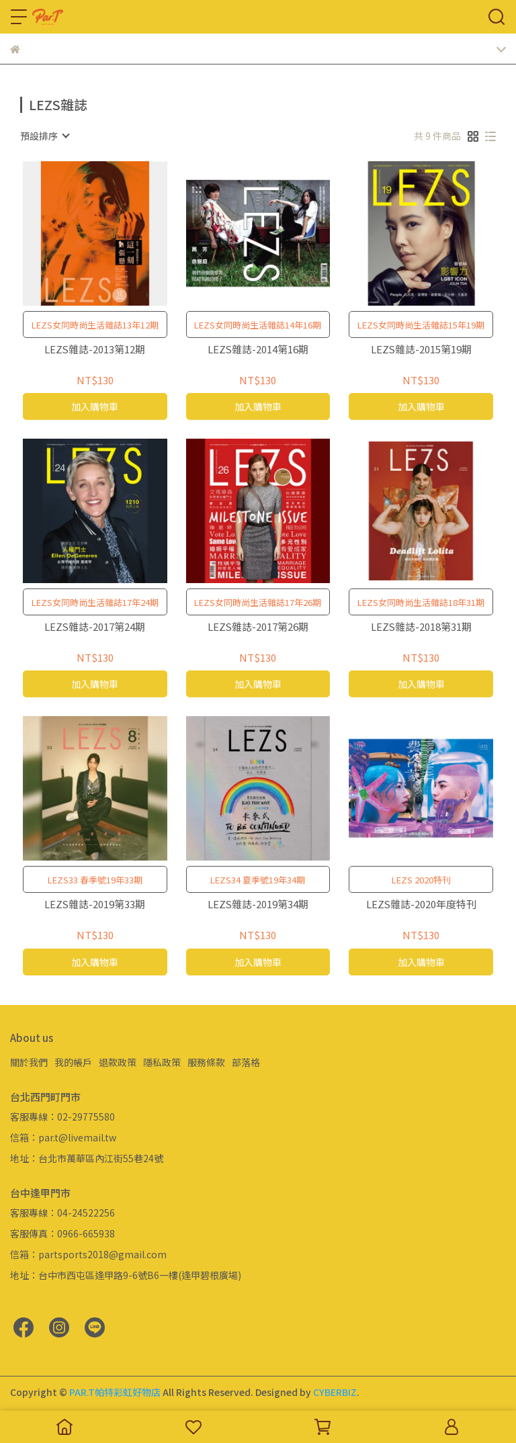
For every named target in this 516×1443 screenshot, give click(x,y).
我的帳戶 (73, 1062)
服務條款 (206, 1062)
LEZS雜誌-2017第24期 (94, 627)
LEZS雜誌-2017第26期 (258, 627)
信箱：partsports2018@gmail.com (88, 1254)
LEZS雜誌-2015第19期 (421, 349)
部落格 (246, 1062)
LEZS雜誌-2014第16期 (258, 349)
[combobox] (44, 136)
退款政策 (117, 1062)
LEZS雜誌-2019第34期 (258, 904)
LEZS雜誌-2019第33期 (94, 904)
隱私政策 (162, 1062)
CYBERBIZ (335, 1392)
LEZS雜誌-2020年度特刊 (421, 904)
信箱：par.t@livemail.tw (63, 1137)
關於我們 (29, 1062)
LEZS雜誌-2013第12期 (94, 349)
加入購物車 (94, 406)
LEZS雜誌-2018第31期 (421, 627)
